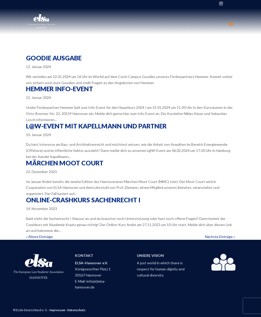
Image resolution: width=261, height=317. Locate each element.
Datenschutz (76, 310)
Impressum (57, 310)
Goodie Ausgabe (54, 58)
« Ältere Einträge (39, 236)
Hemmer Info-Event (59, 89)
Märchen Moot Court (64, 163)
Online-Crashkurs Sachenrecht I (83, 200)
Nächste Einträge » (220, 236)
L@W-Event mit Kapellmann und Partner (96, 126)
